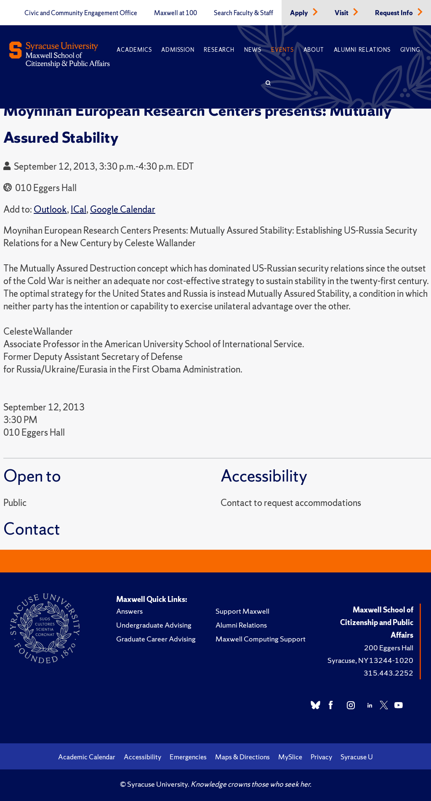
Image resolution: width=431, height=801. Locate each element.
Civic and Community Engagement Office (80, 13)
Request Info (394, 13)
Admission (177, 49)
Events (282, 49)
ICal (78, 209)
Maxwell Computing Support (261, 639)
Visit (342, 13)
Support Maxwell (242, 611)
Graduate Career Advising (156, 639)
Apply (299, 13)
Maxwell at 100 (175, 13)
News (252, 49)
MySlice (290, 756)
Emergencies (188, 756)
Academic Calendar (86, 756)
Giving (410, 49)
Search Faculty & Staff (243, 13)
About (313, 49)
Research (219, 49)
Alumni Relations (362, 49)
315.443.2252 (388, 673)
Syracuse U (357, 756)
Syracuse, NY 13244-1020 (370, 660)
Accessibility (142, 756)
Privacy (321, 756)
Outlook (50, 209)
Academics (134, 49)
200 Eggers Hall (388, 647)
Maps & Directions (242, 756)
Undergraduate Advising (154, 625)
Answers (129, 611)
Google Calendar (122, 209)
